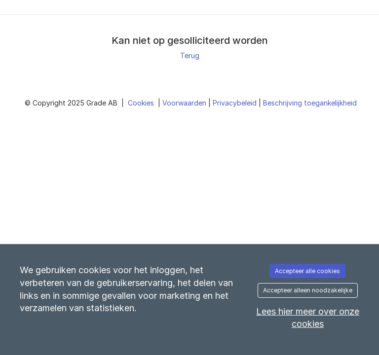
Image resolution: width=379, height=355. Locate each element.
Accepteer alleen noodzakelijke (307, 290)
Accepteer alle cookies (307, 271)
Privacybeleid (236, 103)
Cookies (142, 103)
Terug (189, 55)
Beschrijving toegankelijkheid (310, 103)
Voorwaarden (185, 103)
